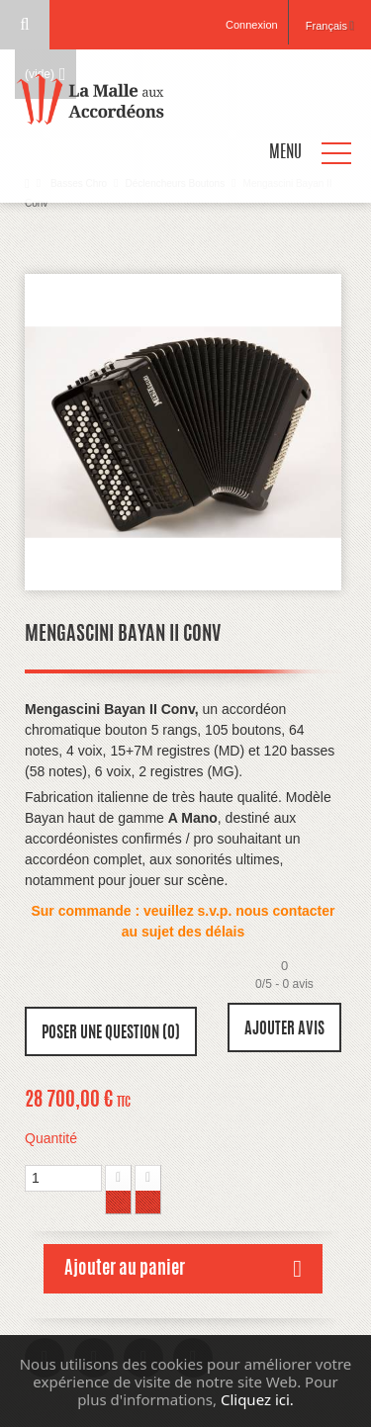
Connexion (252, 25)
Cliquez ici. (257, 1399)
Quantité (51, 1138)
